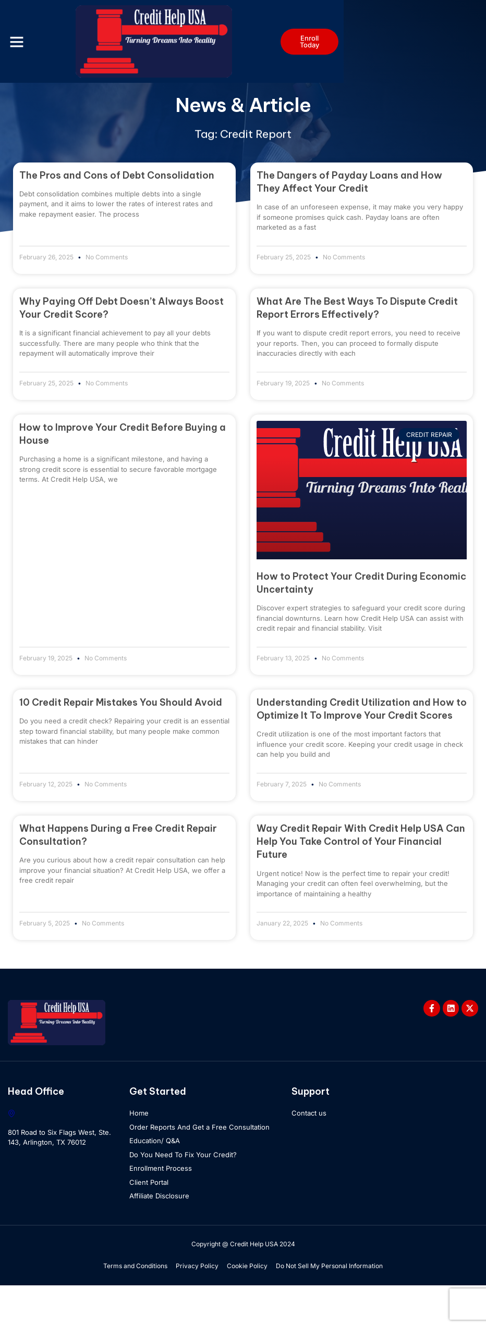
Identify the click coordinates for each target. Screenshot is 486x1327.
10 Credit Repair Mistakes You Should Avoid (120, 743)
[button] (23, 42)
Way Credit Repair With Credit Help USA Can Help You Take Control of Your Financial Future (361, 882)
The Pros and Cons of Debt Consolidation (116, 214)
